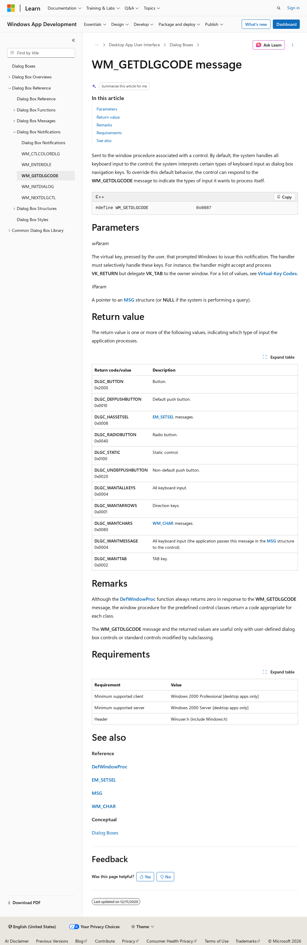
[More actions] (292, 45)
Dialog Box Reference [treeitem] (36, 99)
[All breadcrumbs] (97, 45)
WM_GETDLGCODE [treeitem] (40, 175)
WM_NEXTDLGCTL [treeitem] (39, 197)
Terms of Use (216, 941)
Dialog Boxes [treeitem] (23, 66)
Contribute (105, 941)
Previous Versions (52, 941)
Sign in (293, 8)
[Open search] (279, 8)
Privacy (128, 941)
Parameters (107, 109)
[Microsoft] (11, 8)
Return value (108, 117)
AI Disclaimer (17, 941)
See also (104, 140)
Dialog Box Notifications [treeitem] (43, 142)
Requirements (109, 132)
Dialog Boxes (181, 44)
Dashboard (286, 24)
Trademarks (246, 941)
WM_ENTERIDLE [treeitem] (36, 164)
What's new (256, 24)
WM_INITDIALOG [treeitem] (38, 186)
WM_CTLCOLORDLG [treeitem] (41, 153)
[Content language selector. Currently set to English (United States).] (32, 926)
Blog (79, 941)
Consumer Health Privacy (170, 941)
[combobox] (41, 53)
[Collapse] (73, 40)
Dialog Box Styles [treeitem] (32, 219)
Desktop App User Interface (134, 44)
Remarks (104, 125)
